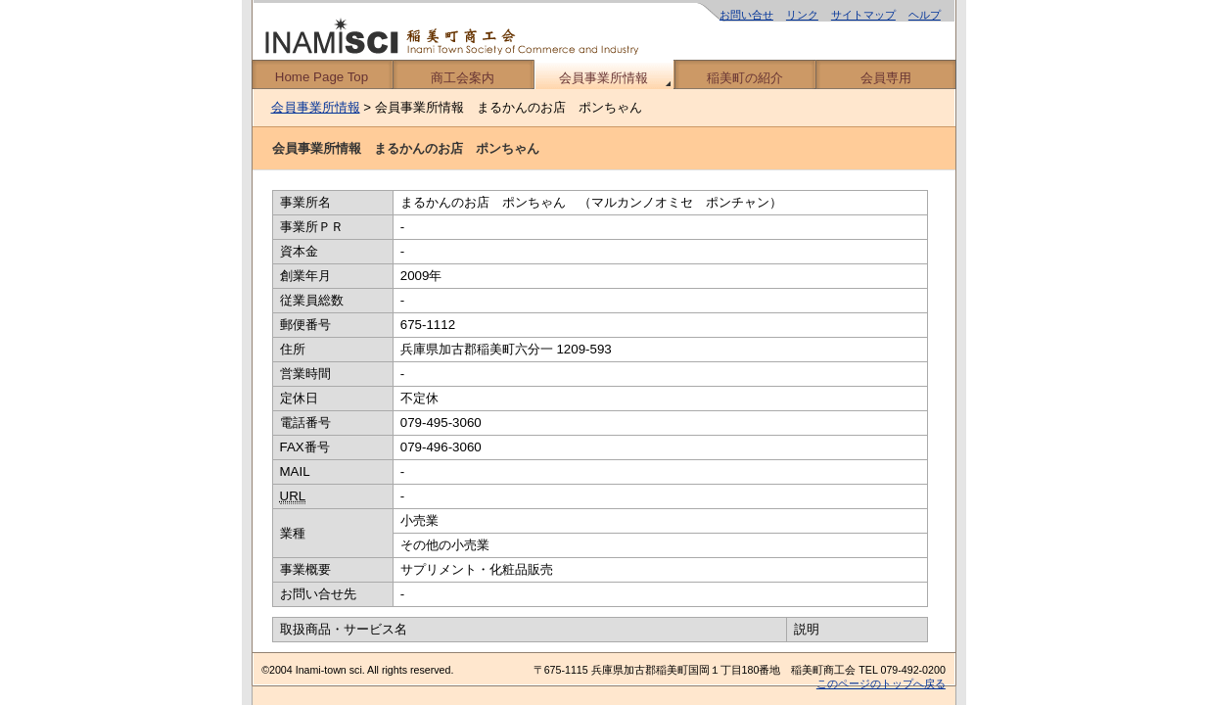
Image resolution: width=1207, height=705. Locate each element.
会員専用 (885, 77)
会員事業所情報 (603, 77)
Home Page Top (321, 77)
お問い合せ (746, 15)
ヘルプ (924, 15)
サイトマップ (863, 15)
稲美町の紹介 (745, 77)
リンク (802, 15)
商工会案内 (462, 77)
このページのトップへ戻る (881, 683)
